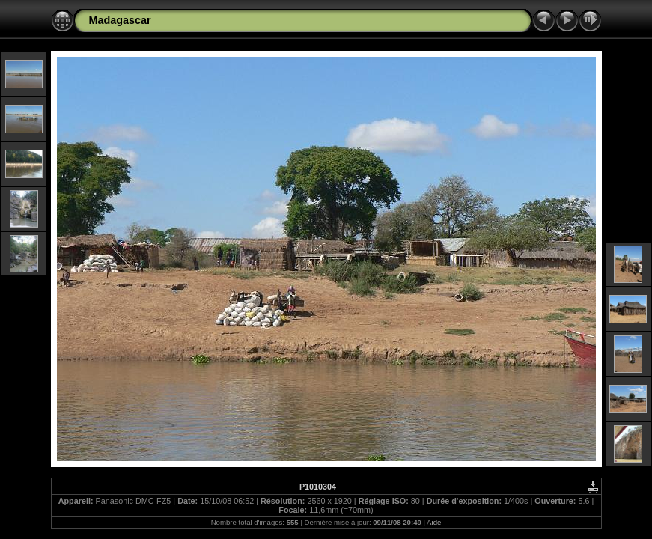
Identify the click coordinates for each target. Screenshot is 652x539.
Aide (434, 522)
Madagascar (120, 20)
